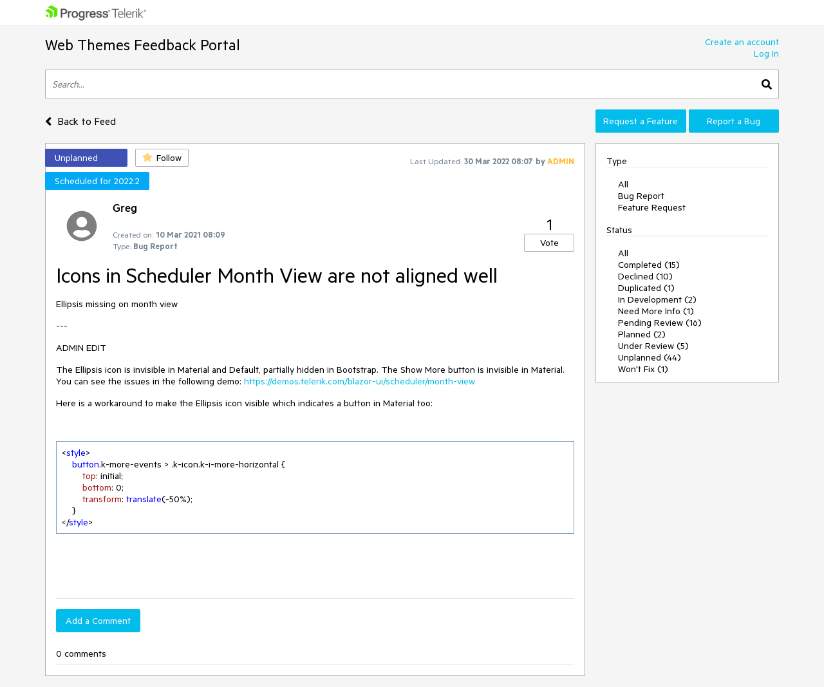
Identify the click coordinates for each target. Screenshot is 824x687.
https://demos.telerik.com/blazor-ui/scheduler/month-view (359, 381)
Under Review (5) (653, 346)
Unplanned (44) (649, 357)
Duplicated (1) (646, 288)
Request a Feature (640, 121)
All (623, 184)
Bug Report (641, 196)
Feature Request (652, 207)
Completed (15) (649, 264)
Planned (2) (642, 334)
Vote (549, 243)
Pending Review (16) (660, 322)
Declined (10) (645, 276)
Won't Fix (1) (643, 369)
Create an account (742, 42)
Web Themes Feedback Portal (142, 44)
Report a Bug (733, 121)
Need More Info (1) (656, 311)
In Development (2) (657, 299)
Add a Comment (98, 620)
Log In (766, 53)
